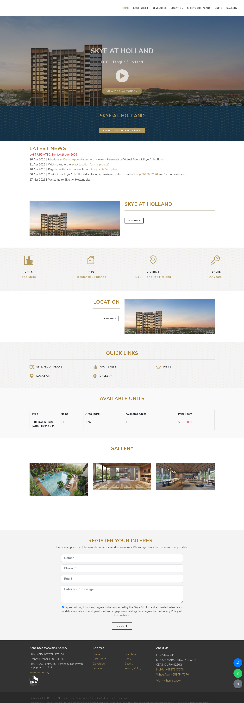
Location (98, 668)
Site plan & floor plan (103, 169)
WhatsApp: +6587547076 (172, 675)
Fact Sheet (99, 659)
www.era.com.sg (39, 672)
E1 (62, 422)
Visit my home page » (168, 681)
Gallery (129, 664)
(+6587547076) (149, 174)
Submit (122, 626)
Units (128, 659)
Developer (99, 664)
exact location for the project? (90, 164)
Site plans (130, 654)
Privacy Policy (133, 668)
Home (96, 654)
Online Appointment (76, 159)
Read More (134, 220)
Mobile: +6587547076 (170, 669)
